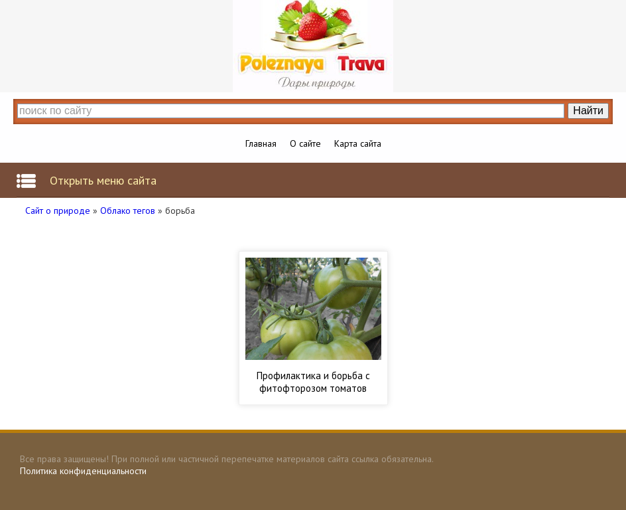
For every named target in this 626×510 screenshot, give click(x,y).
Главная (261, 143)
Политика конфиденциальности (83, 471)
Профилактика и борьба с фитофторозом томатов (313, 381)
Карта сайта (357, 143)
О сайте (305, 143)
